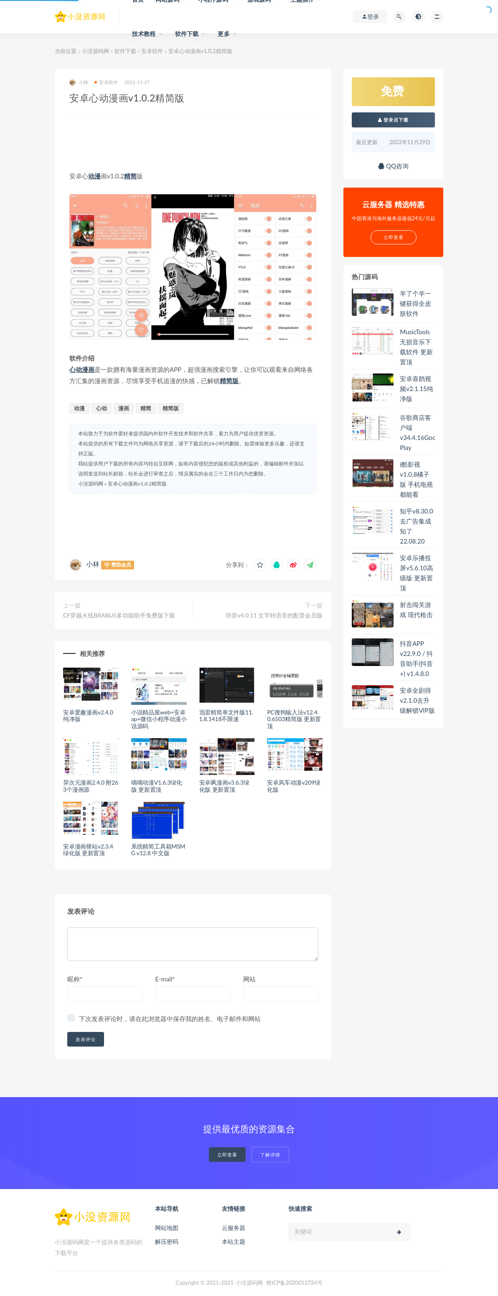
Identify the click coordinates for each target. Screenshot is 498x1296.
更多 (223, 33)
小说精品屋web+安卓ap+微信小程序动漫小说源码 (159, 719)
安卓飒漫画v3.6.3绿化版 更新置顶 (224, 786)
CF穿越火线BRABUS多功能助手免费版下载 (119, 615)
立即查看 (227, 1154)
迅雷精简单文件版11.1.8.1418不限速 (226, 716)
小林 (78, 82)
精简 (130, 176)
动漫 (94, 176)
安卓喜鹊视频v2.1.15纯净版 (416, 388)
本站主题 (233, 1241)
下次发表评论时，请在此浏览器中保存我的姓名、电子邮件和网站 (170, 1018)
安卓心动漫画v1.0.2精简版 (137, 483)
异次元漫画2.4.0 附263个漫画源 (90, 786)
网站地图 (166, 1227)
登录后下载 (393, 119)
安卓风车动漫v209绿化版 (293, 786)
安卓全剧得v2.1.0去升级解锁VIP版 (417, 700)
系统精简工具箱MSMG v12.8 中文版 (158, 850)
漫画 (88, 369)
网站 (249, 979)
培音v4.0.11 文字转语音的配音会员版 (274, 615)
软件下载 (187, 33)
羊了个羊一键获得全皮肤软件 (415, 303)
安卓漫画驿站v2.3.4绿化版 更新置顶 (88, 850)
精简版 (229, 380)
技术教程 (144, 33)
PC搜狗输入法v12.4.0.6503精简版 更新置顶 (294, 719)
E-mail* (165, 979)
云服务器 (233, 1227)
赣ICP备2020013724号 (294, 1282)
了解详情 (270, 1154)
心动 (75, 369)
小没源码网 (95, 51)
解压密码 (166, 1241)
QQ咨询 (393, 166)
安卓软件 (152, 51)
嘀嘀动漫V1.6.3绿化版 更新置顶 (156, 786)
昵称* (74, 979)
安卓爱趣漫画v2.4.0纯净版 (88, 716)
